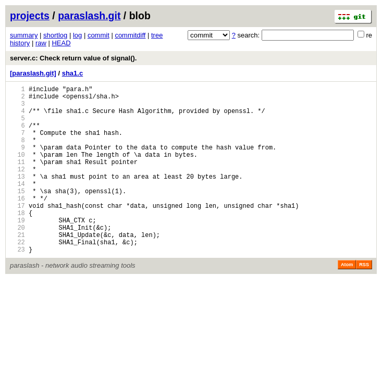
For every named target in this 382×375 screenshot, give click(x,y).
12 (17, 187)
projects (30, 15)
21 (17, 267)
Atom (347, 300)
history (20, 43)
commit (98, 35)
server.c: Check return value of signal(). (73, 58)
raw (40, 43)
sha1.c (72, 73)
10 (17, 170)
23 (17, 285)
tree (157, 35)
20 (17, 258)
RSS (364, 300)
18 (17, 240)
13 (17, 196)
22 (17, 276)
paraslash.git (89, 15)
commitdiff (130, 35)
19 (17, 249)
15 (17, 214)
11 (17, 178)
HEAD (61, 43)
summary (24, 35)
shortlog (55, 35)
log (77, 35)
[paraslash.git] (33, 73)
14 (17, 205)
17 (17, 232)
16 (17, 223)
